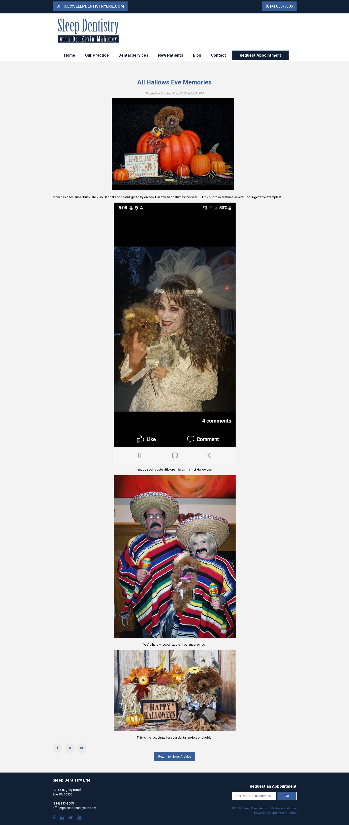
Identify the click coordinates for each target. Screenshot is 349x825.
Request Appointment (260, 55)
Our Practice (97, 55)
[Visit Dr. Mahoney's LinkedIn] (62, 818)
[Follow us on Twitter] (70, 818)
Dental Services (133, 55)
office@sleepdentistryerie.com (90, 6)
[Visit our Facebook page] (54, 818)
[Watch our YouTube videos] (79, 818)
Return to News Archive (174, 756)
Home (69, 55)
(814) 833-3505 (279, 6)
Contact (218, 55)
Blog (197, 55)
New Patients (170, 55)
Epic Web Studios (284, 813)
